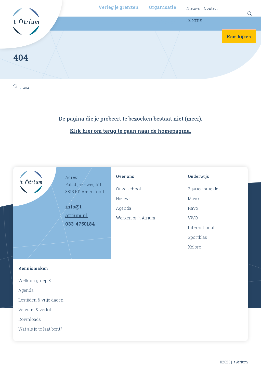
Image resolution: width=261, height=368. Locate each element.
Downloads (29, 319)
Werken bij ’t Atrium (135, 217)
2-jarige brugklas (204, 188)
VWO (193, 217)
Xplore (194, 246)
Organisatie (162, 7)
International (201, 227)
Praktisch (164, 22)
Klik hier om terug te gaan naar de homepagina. (130, 130)
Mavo (193, 198)
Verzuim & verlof (34, 309)
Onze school (128, 188)
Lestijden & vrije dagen (40, 300)
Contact (210, 8)
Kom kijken (239, 36)
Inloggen (194, 20)
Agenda (123, 208)
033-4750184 (80, 223)
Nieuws (193, 8)
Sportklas (197, 237)
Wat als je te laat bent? (40, 329)
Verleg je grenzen (118, 7)
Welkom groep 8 (34, 280)
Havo (193, 208)
